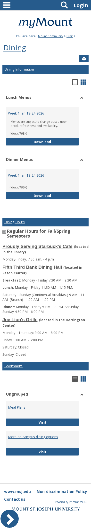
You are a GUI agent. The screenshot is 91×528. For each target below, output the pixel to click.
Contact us (14, 499)
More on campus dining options (33, 436)
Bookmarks (13, 366)
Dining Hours (14, 222)
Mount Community (50, 36)
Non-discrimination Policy (62, 491)
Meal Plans (16, 407)
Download (56, 141)
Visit (52, 422)
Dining (70, 36)
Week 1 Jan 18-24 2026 (26, 113)
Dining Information (19, 69)
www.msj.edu (17, 491)
